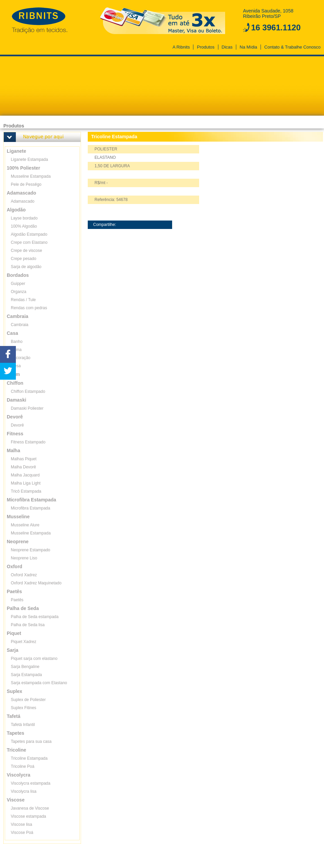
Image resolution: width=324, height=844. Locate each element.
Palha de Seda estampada (34, 616)
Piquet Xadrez (23, 641)
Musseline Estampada (31, 176)
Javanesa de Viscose (30, 808)
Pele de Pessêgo (26, 184)
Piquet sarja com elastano (34, 658)
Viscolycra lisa (23, 791)
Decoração (20, 357)
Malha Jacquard (25, 475)
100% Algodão (24, 226)
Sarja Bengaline (25, 666)
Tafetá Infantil (23, 724)
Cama (16, 349)
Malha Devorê (23, 467)
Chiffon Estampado (28, 391)
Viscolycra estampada (30, 783)
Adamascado (22, 201)
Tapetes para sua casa (31, 741)
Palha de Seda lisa (28, 624)
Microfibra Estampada (30, 508)
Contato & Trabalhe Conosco (292, 47)
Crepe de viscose (26, 250)
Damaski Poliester (27, 408)
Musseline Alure (25, 525)
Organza (18, 291)
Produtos (205, 47)
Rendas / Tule (23, 299)
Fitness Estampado (28, 442)
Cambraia (19, 324)
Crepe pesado (23, 258)
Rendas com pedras (29, 307)
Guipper (18, 283)
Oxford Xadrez (24, 575)
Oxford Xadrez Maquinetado (36, 583)
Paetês (17, 600)
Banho (17, 341)
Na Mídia (248, 47)
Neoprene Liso (24, 558)
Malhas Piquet (23, 459)
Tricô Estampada (26, 491)
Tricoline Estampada (29, 758)
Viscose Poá (22, 832)
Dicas (227, 47)
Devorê (17, 425)
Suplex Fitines (23, 707)
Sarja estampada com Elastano (39, 682)
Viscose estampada (28, 816)
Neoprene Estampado (30, 550)
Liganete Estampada (29, 159)
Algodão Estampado (29, 234)
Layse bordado (24, 218)
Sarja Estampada (26, 674)
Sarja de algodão (26, 266)
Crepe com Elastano (29, 242)
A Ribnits (181, 47)
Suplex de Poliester (28, 699)
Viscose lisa (21, 824)
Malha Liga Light (25, 483)
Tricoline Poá (22, 766)
